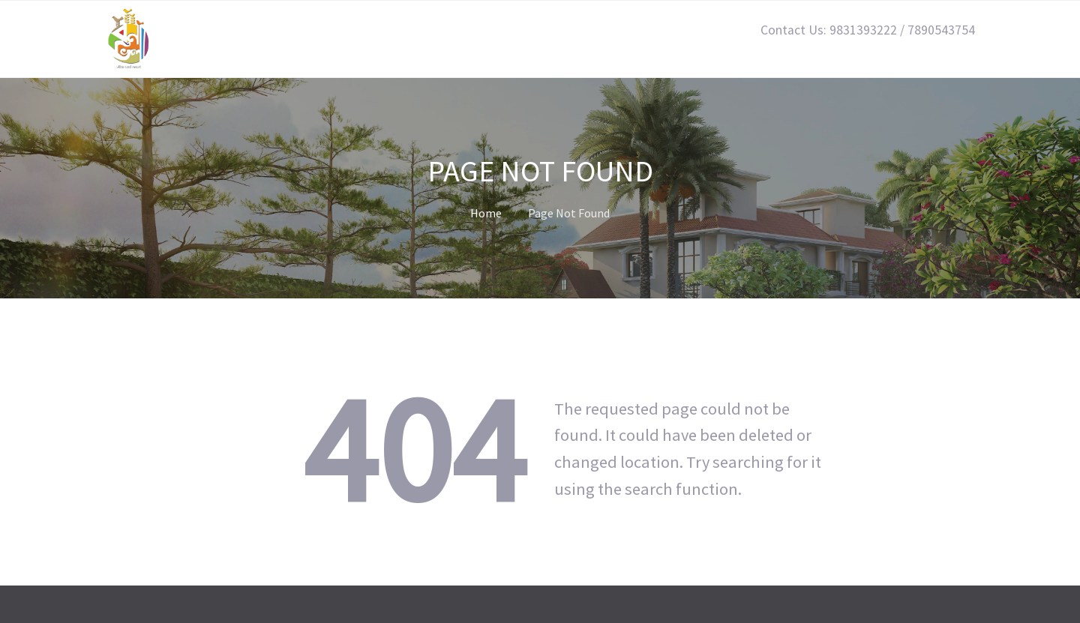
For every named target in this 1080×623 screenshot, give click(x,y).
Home (486, 212)
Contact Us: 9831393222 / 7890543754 (867, 30)
